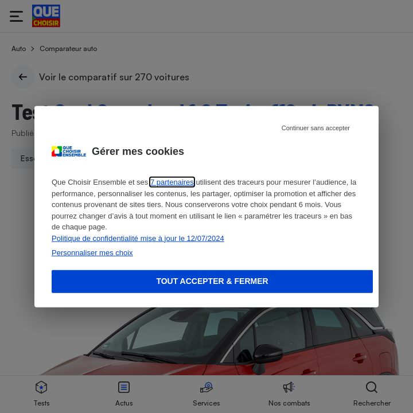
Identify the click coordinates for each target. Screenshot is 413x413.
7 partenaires (172, 182)
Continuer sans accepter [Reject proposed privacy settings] (316, 127)
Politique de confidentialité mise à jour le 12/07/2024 (138, 237)
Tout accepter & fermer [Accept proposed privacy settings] (212, 281)
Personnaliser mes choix (92, 252)
